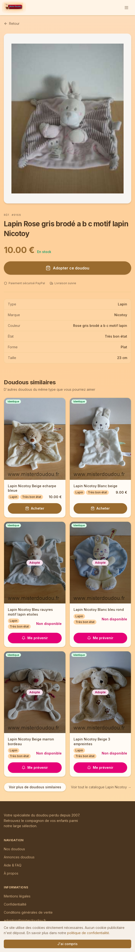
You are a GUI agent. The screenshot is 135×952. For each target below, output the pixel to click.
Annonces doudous (19, 857)
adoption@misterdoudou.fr (25, 920)
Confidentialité (15, 904)
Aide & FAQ (12, 865)
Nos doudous (14, 849)
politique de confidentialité (88, 933)
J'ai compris (67, 944)
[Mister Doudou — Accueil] (13, 8)
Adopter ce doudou (67, 268)
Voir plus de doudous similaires (35, 787)
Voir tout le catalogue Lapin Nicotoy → (101, 787)
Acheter (34, 508)
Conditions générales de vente (28, 912)
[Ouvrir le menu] (126, 7)
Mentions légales (17, 896)
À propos (11, 873)
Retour (12, 23)
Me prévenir (35, 638)
